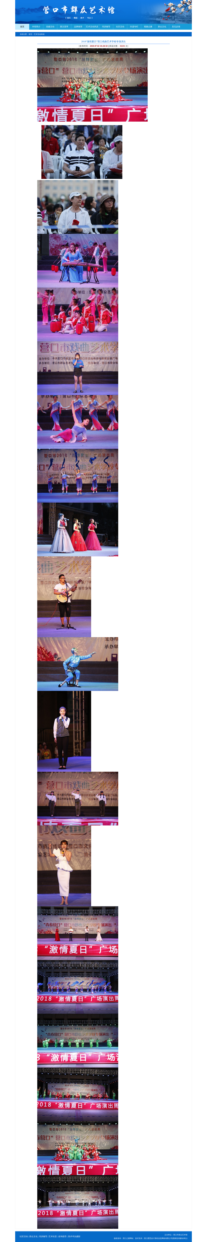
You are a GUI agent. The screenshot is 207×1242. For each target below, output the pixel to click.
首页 (22, 27)
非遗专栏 (134, 27)
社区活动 (120, 27)
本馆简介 (36, 27)
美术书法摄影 (74, 1236)
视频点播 (148, 27)
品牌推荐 (78, 27)
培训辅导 (106, 27)
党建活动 (50, 27)
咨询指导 (62, 1236)
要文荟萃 (64, 27)
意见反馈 (176, 27)
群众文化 (162, 27)
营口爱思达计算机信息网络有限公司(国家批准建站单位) (165, 1238)
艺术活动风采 (92, 27)
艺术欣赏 (53, 1236)
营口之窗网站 (128, 1238)
